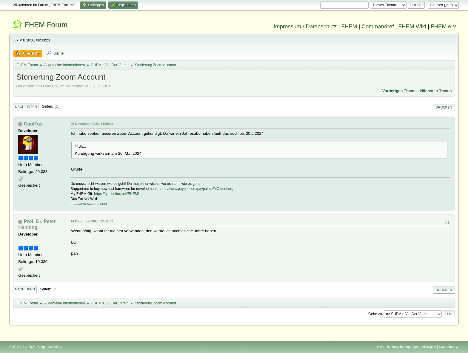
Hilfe (380, 347)
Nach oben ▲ (449, 347)
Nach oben (25, 289)
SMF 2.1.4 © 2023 (22, 347)
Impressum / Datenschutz (305, 26)
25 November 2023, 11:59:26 (91, 124)
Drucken (443, 107)
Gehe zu (375, 314)
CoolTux (33, 123)
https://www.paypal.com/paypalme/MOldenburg (195, 189)
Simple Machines (50, 347)
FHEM (349, 26)
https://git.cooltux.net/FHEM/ (116, 194)
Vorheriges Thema (399, 91)
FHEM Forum (45, 25)
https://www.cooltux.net (88, 204)
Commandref (378, 26)
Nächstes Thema (436, 91)
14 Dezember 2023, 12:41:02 (91, 221)
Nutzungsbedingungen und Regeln (411, 347)
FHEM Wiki (412, 26)
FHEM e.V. (444, 26)
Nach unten (26, 107)
